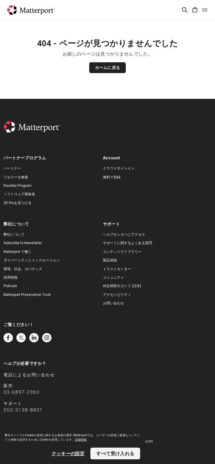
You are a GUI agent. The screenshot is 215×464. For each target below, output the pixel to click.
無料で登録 (112, 177)
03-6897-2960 (22, 392)
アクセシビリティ (117, 295)
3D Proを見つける (18, 203)
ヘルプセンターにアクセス (124, 234)
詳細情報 (81, 439)
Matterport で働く (18, 252)
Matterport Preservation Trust (27, 295)
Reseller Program (18, 186)
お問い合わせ (113, 303)
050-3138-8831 (23, 410)
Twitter (21, 337)
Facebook (8, 337)
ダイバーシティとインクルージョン (32, 260)
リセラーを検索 (16, 177)
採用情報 (11, 277)
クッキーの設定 (68, 453)
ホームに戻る (107, 67)
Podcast (10, 286)
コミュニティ (113, 277)
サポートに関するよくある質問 (127, 243)
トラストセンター (117, 269)
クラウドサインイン (119, 168)
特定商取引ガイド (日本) (122, 286)
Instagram (46, 337)
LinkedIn (34, 337)
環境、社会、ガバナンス (23, 269)
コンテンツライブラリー (122, 252)
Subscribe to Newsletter (23, 243)
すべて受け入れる (115, 453)
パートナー (12, 168)
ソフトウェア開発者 (19, 194)
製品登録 (110, 260)
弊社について (14, 234)
